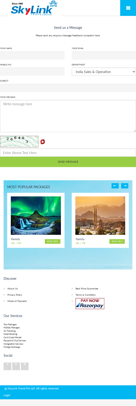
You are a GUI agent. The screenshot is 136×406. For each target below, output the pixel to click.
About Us (12, 288)
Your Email (78, 48)
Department (78, 64)
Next (124, 185)
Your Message (7, 97)
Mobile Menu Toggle (128, 8)
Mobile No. (6, 64)
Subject (4, 81)
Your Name (6, 48)
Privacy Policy (14, 294)
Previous (115, 185)
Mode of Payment (17, 301)
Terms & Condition (86, 294)
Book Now (51, 241)
